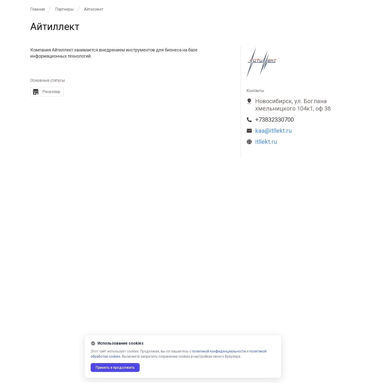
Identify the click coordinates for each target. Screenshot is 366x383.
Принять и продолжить (115, 367)
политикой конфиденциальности (219, 351)
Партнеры (64, 9)
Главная (37, 9)
